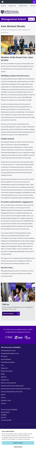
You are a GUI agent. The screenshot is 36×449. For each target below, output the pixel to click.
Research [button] (11, 6)
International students (8, 362)
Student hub (5, 380)
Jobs (2, 365)
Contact (3, 403)
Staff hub (4, 377)
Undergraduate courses (8, 351)
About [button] (32, 6)
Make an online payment (8, 383)
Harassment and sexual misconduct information (16, 389)
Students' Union (6, 400)
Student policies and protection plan (12, 386)
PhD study (4, 356)
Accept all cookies (18, 443)
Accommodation (6, 359)
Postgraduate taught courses (10, 353)
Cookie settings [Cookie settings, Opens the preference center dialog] (18, 447)
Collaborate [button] (22, 6)
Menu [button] (31, 19)
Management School (13, 19)
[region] (18, 439)
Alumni (3, 395)
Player (3, 374)
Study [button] (2, 6)
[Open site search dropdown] (34, 2)
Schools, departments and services (12, 392)
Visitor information (7, 371)
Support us (4, 368)
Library (3, 398)
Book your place (8, 313)
